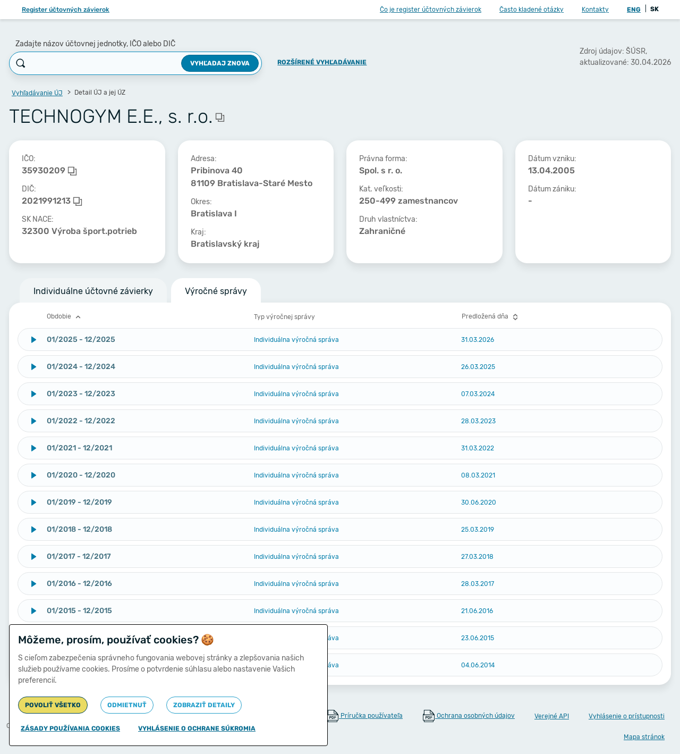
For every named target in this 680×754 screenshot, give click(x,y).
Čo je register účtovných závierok (430, 9)
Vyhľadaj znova (220, 63)
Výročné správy (216, 291)
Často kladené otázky (531, 9)
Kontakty (595, 9)
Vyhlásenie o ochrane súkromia (197, 728)
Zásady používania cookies (70, 728)
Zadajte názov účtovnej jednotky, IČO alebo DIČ (95, 43)
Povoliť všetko (53, 705)
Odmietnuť (127, 705)
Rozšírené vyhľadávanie (322, 62)
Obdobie (65, 317)
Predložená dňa (491, 317)
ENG (634, 9)
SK (654, 9)
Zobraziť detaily (204, 705)
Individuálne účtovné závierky (93, 291)
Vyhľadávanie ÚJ (37, 93)
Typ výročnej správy (284, 317)
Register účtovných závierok (65, 9)
